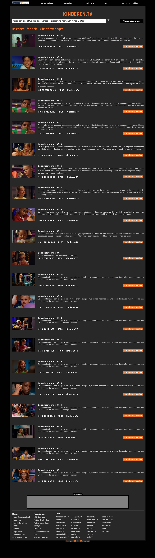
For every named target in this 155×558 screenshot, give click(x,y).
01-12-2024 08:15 (46, 481)
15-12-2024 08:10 (46, 437)
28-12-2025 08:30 (46, 111)
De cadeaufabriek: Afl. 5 (50, 166)
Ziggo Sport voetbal (21, 517)
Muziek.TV (75, 537)
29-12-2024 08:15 (46, 307)
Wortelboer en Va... (20, 537)
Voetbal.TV (106, 525)
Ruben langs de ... (41, 523)
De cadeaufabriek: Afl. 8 (50, 79)
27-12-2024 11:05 (46, 329)
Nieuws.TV (91, 522)
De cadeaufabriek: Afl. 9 (50, 57)
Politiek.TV (91, 531)
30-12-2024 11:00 (46, 285)
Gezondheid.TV (62, 534)
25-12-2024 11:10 (46, 372)
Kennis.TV (75, 520)
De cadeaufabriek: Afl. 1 (49, 252)
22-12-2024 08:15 (46, 416)
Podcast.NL (90, 3)
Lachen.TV (75, 528)
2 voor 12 (37, 529)
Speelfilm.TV (107, 517)
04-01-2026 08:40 (47, 90)
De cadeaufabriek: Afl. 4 (50, 187)
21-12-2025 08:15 (46, 155)
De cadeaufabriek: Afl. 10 (50, 35)
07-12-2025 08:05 (46, 198)
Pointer (15, 529)
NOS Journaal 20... (41, 537)
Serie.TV (90, 537)
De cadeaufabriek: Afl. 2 (50, 231)
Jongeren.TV (76, 517)
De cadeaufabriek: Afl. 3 (50, 209)
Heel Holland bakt (19, 523)
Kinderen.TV (73, 46)
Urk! (35, 534)
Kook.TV (74, 525)
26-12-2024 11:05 (46, 350)
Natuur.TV (91, 517)
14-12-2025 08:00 (46, 177)
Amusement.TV (62, 517)
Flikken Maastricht (42, 531)
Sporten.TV (106, 522)
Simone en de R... (19, 534)
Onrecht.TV (91, 525)
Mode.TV (74, 534)
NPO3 (60, 46)
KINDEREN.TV (77, 14)
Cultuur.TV (60, 522)
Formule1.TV (61, 525)
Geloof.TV (60, 531)
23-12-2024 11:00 (46, 394)
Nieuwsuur (16, 520)
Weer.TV (105, 528)
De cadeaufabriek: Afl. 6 (50, 144)
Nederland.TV (70, 3)
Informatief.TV (62, 537)
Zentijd (37, 526)
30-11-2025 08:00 (46, 220)
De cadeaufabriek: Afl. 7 (50, 100)
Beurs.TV (59, 520)
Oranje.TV (90, 528)
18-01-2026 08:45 (46, 46)
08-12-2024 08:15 (46, 459)
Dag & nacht (17, 531)
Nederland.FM (47, 3)
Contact (108, 3)
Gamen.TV (60, 528)
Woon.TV (105, 531)
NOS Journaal (39, 517)
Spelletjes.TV (107, 520)
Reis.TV (90, 534)
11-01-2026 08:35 (46, 68)
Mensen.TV (75, 531)
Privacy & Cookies (130, 3)
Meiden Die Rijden (41, 520)
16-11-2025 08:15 (46, 258)
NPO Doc (15, 526)
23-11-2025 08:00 (46, 242)
